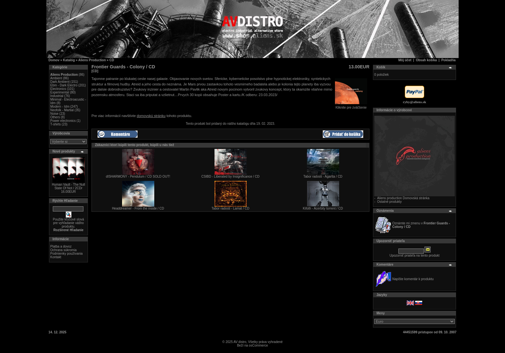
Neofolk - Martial (62, 110)
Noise (54, 113)
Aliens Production (92, 60)
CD (112, 60)
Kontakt (55, 257)
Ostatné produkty (389, 201)
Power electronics (63, 121)
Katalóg (69, 60)
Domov (54, 60)
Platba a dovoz (60, 246)
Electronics (58, 89)
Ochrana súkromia (63, 250)
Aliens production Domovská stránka (403, 198)
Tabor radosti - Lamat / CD (230, 208)
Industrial (56, 96)
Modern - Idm (59, 106)
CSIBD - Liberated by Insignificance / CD (230, 176)
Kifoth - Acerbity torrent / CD (323, 208)
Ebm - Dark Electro (63, 85)
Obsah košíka (426, 60)
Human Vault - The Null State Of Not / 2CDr (68, 186)
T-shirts (55, 124)
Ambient (56, 78)
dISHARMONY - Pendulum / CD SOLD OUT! (138, 176)
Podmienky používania (66, 253)
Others (55, 117)
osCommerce (258, 345)
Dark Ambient (60, 81)
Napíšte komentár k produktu (413, 279)
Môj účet (405, 60)
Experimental (59, 92)
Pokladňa (448, 60)
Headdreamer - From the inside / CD (138, 208)
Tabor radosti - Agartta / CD (322, 176)
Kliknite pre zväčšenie (351, 106)
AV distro (239, 342)
